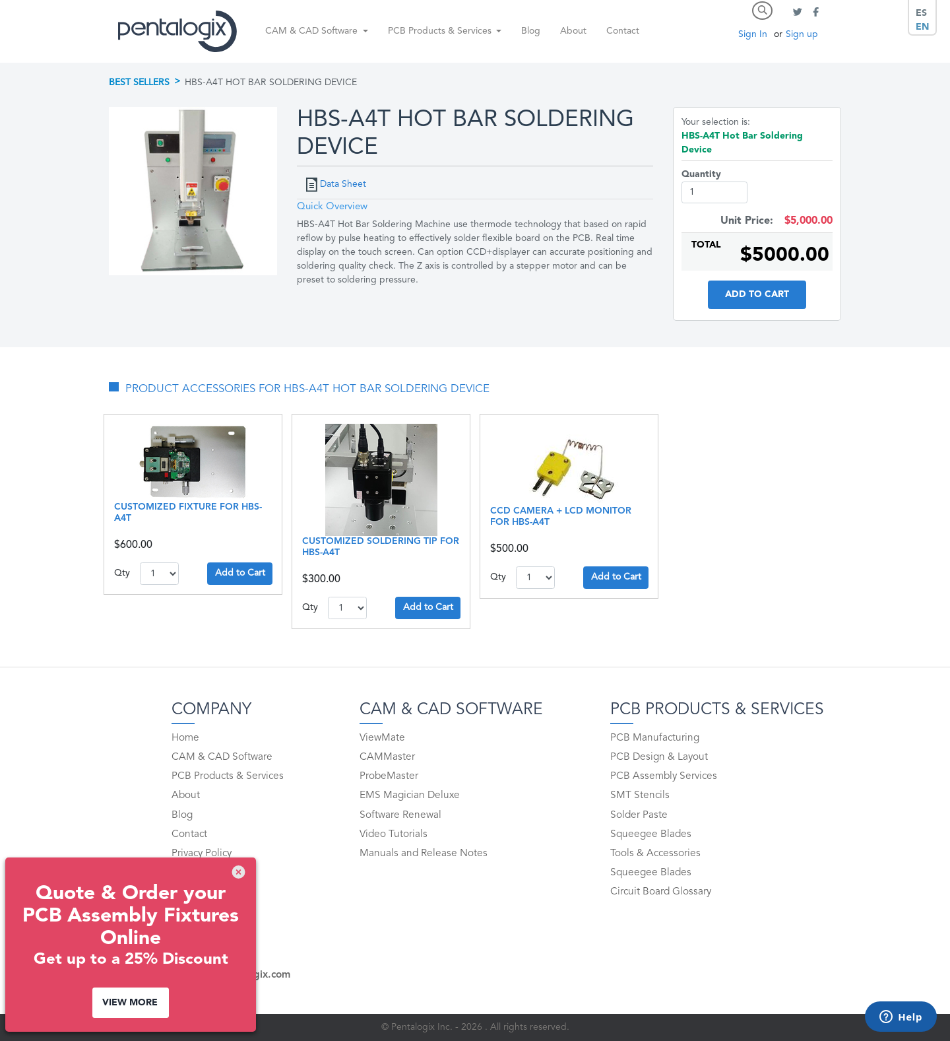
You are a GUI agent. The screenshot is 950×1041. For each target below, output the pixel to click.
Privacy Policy (202, 853)
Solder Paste (639, 815)
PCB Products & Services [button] (441, 31)
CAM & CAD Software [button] (312, 31)
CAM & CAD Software (222, 757)
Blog (530, 31)
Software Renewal (400, 815)
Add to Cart (757, 294)
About (573, 31)
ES (921, 13)
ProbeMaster (389, 776)
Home (185, 738)
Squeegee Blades (650, 834)
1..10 (159, 573)
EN (922, 27)
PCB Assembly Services (663, 776)
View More (130, 1002)
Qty (122, 573)
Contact (622, 31)
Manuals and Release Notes (424, 853)
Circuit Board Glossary (660, 892)
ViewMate (382, 738)
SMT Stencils (640, 795)
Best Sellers (139, 82)
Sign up (802, 34)
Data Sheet (343, 184)
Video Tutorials (394, 834)
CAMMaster (387, 757)
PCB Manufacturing (654, 738)
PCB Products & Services (228, 776)
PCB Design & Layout (659, 757)
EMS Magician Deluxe (410, 795)
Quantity (701, 174)
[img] (238, 872)
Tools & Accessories (655, 853)
